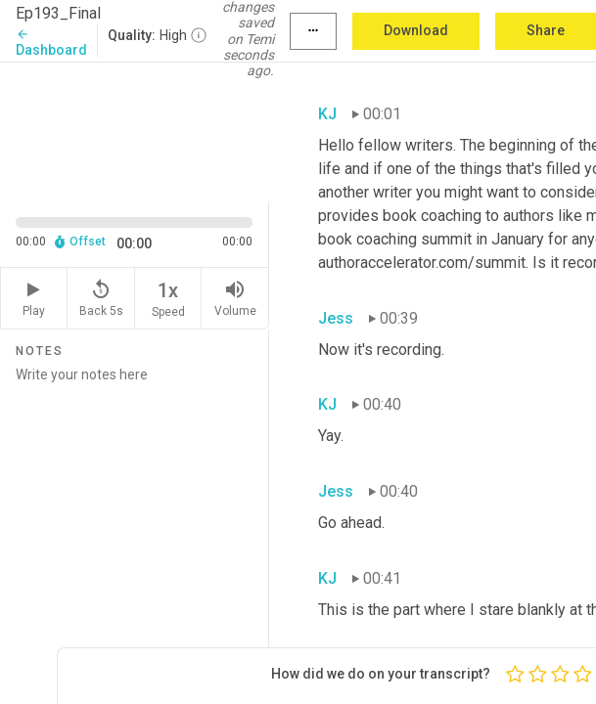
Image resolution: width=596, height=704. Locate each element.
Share (546, 30)
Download (416, 30)
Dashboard (51, 42)
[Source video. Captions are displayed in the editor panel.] (134, 130)
